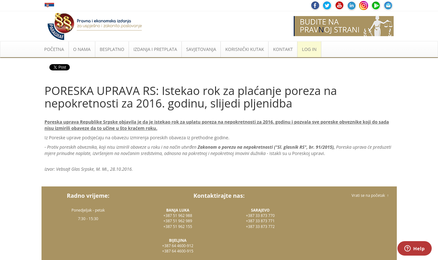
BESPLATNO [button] (112, 49)
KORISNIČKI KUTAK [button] (244, 49)
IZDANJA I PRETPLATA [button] (155, 49)
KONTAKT (283, 49)
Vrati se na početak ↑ (370, 195)
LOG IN (309, 49)
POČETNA (54, 49)
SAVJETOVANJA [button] (201, 49)
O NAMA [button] (82, 49)
